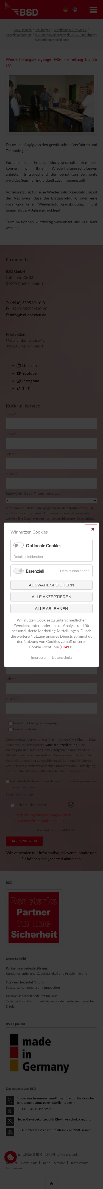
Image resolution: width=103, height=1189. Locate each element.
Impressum (40, 657)
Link (64, 647)
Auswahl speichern (51, 585)
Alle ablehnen (51, 608)
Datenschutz (62, 657)
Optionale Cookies (43, 545)
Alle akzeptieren (51, 596)
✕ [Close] (92, 529)
